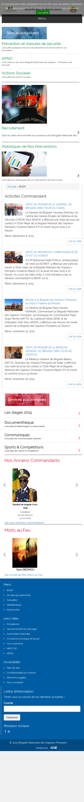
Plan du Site (13, 668)
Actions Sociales (38, 74)
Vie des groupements (18, 595)
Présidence (13, 624)
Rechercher (13, 609)
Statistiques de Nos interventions (29, 146)
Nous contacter (15, 682)
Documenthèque (43, 423)
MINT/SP (12, 648)
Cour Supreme (15, 643)
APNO (38, 61)
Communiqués (43, 436)
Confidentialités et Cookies (21, 672)
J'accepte (42, 12)
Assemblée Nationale (18, 633)
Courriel (9, 703)
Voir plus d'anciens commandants (24, 522)
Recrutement (13, 128)
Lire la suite (75, 241)
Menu (42, 18)
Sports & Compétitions (43, 448)
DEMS (10, 653)
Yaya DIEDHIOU (25, 569)
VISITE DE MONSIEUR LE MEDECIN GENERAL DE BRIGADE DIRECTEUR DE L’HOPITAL (48, 351)
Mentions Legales (16, 677)
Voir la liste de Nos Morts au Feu (23, 574)
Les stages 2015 (18, 412)
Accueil (11, 186)
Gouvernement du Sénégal (22, 629)
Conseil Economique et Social (23, 638)
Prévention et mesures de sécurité (38, 46)
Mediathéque (14, 605)
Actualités (12, 600)
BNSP (10, 590)
